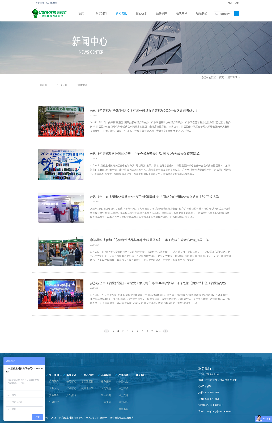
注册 (237, 3)
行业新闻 (71, 388)
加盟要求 (123, 388)
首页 (81, 13)
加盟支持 (123, 395)
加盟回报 (123, 402)
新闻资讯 (232, 77)
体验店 (107, 402)
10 (157, 331)
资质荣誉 (54, 395)
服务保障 (106, 381)
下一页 (165, 333)
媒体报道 (71, 395)
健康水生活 (87, 388)
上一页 (106, 333)
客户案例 (106, 395)
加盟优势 (123, 381)
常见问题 (106, 388)
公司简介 (54, 381)
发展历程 (54, 402)
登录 (230, 3)
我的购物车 (225, 13)
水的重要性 (87, 381)
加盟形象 (123, 409)
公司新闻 (71, 381)
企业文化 (54, 388)
